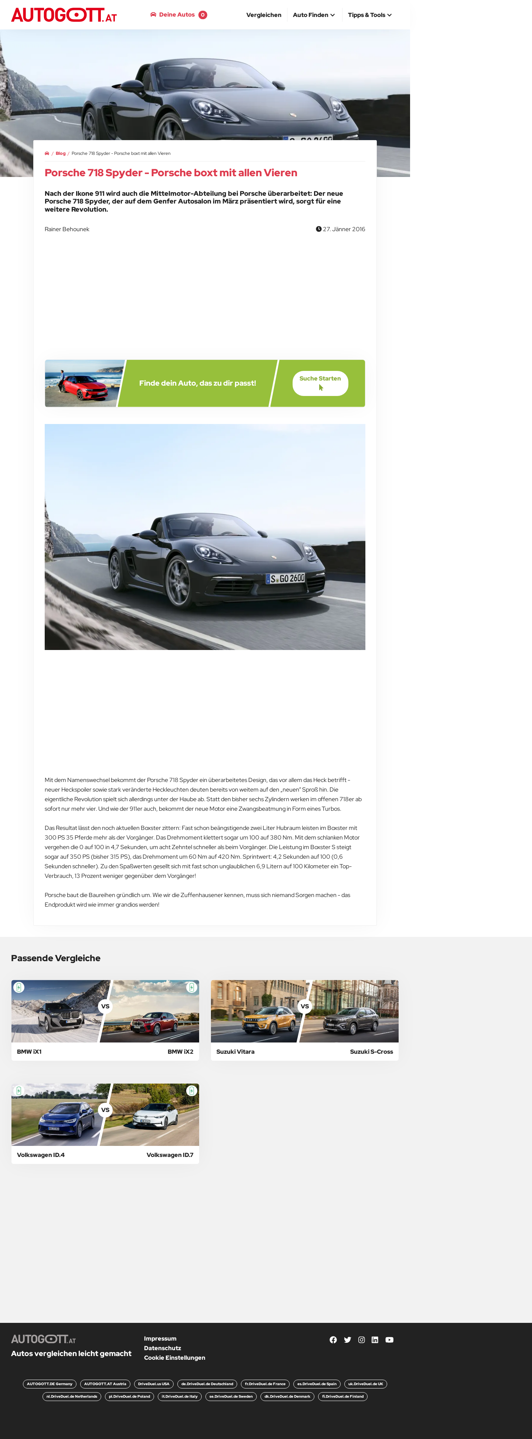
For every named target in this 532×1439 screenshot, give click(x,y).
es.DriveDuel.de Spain (317, 1383)
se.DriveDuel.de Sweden (231, 1396)
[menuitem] (264, 15)
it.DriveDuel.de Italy (180, 1396)
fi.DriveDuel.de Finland (343, 1396)
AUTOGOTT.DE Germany (49, 1383)
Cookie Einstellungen (174, 1358)
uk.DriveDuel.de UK (365, 1383)
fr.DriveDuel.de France (265, 1383)
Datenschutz (162, 1348)
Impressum (160, 1338)
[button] (315, 15)
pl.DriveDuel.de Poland (129, 1396)
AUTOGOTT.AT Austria (105, 1383)
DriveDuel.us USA (154, 1383)
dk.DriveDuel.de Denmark (287, 1396)
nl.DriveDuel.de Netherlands (72, 1396)
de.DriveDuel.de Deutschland (207, 1383)
